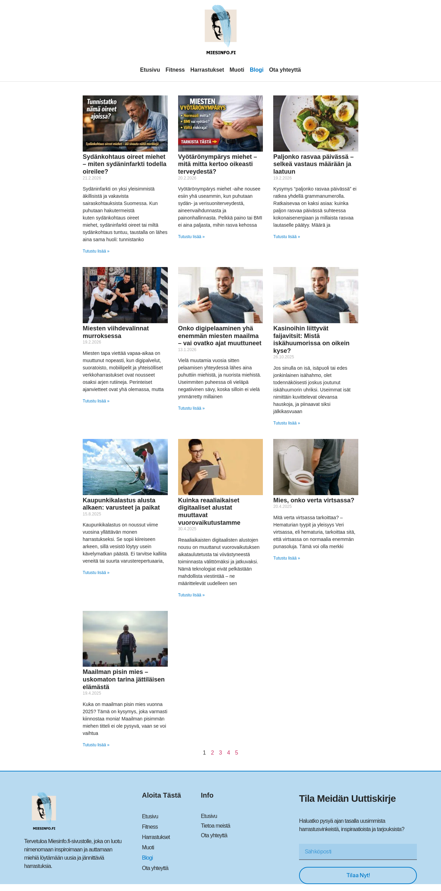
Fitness (175, 70)
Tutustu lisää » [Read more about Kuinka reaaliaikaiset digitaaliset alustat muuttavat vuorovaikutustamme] (191, 595)
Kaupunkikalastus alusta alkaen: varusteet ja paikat (121, 504)
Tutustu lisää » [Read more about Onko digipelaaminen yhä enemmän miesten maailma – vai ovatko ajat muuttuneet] (191, 408)
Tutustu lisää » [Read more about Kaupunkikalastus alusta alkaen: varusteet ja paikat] (96, 572)
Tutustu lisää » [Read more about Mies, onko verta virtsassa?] (286, 558)
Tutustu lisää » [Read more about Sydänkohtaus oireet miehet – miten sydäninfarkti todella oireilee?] (96, 251)
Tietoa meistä (215, 826)
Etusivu (150, 70)
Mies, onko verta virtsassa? (313, 500)
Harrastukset (207, 70)
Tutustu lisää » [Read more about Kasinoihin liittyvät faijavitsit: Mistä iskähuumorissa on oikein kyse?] (286, 423)
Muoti (236, 70)
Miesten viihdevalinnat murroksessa (116, 332)
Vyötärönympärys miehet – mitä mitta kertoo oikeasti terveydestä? (217, 164)
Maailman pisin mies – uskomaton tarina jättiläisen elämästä (124, 679)
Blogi (257, 70)
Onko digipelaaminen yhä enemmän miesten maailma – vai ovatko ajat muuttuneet (219, 336)
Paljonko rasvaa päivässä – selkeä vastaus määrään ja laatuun (313, 164)
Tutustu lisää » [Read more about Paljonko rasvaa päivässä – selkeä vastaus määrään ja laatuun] (286, 236)
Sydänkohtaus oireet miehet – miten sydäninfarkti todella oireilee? (124, 164)
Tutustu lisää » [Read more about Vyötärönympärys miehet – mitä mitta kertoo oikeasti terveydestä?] (191, 236)
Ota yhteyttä (285, 70)
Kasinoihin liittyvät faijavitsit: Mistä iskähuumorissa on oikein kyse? (311, 339)
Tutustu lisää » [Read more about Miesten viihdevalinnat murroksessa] (96, 401)
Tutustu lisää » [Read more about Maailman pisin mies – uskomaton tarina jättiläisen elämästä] (96, 744)
